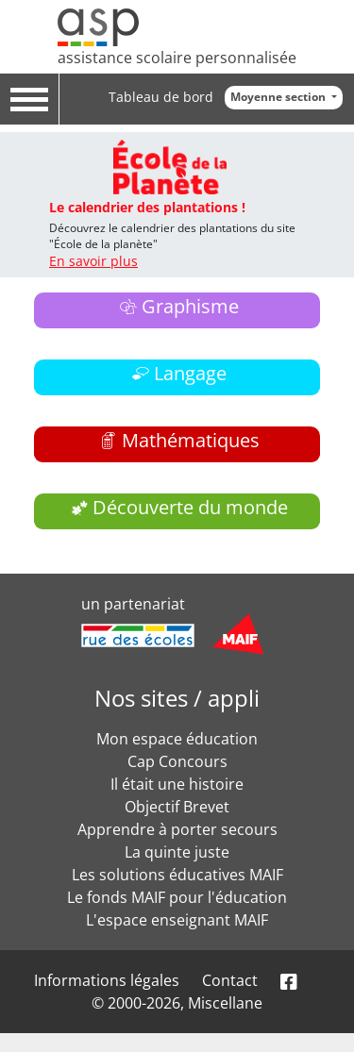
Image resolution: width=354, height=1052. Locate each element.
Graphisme (190, 306)
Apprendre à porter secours (177, 829)
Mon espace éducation (177, 738)
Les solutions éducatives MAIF (177, 874)
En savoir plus (93, 261)
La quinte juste (177, 852)
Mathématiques (191, 440)
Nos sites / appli (177, 697)
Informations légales (106, 980)
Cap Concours (177, 761)
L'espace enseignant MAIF (177, 920)
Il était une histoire (177, 784)
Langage (190, 373)
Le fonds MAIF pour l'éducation (177, 897)
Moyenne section (279, 97)
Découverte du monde (190, 507)
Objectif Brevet (177, 806)
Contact (230, 980)
